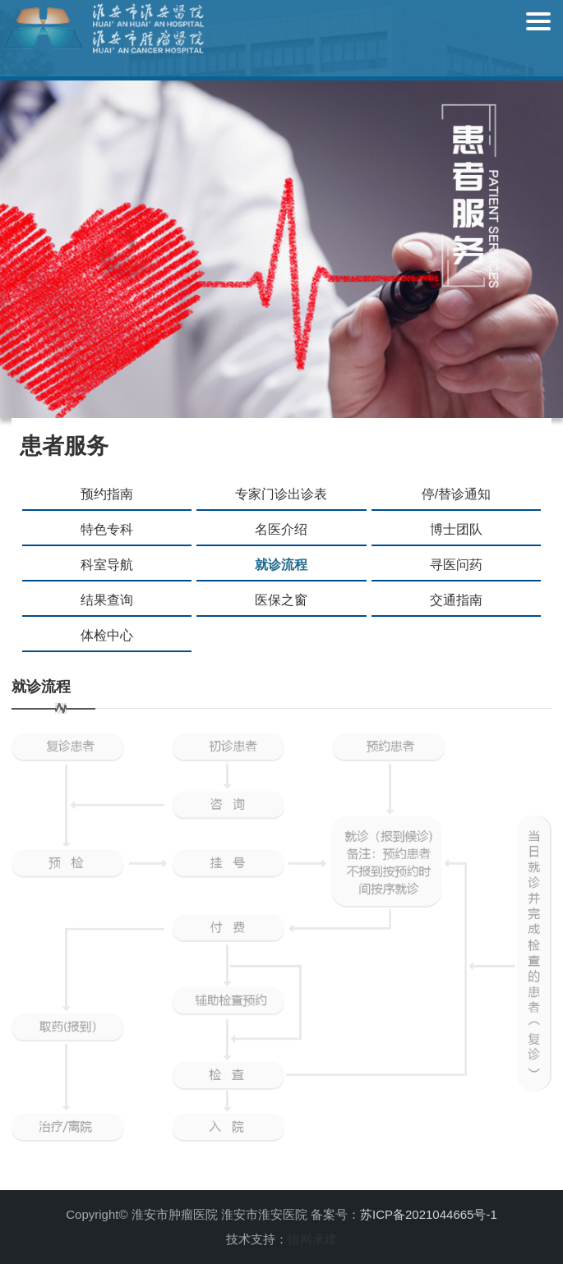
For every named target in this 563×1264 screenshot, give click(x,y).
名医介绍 (281, 529)
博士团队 (456, 529)
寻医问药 (456, 565)
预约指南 (107, 494)
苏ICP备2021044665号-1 (428, 1214)
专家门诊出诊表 (281, 494)
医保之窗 (281, 600)
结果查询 (107, 600)
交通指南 (456, 600)
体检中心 (107, 635)
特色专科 (107, 529)
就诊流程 (281, 565)
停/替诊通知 (456, 494)
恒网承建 (312, 1239)
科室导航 (107, 565)
